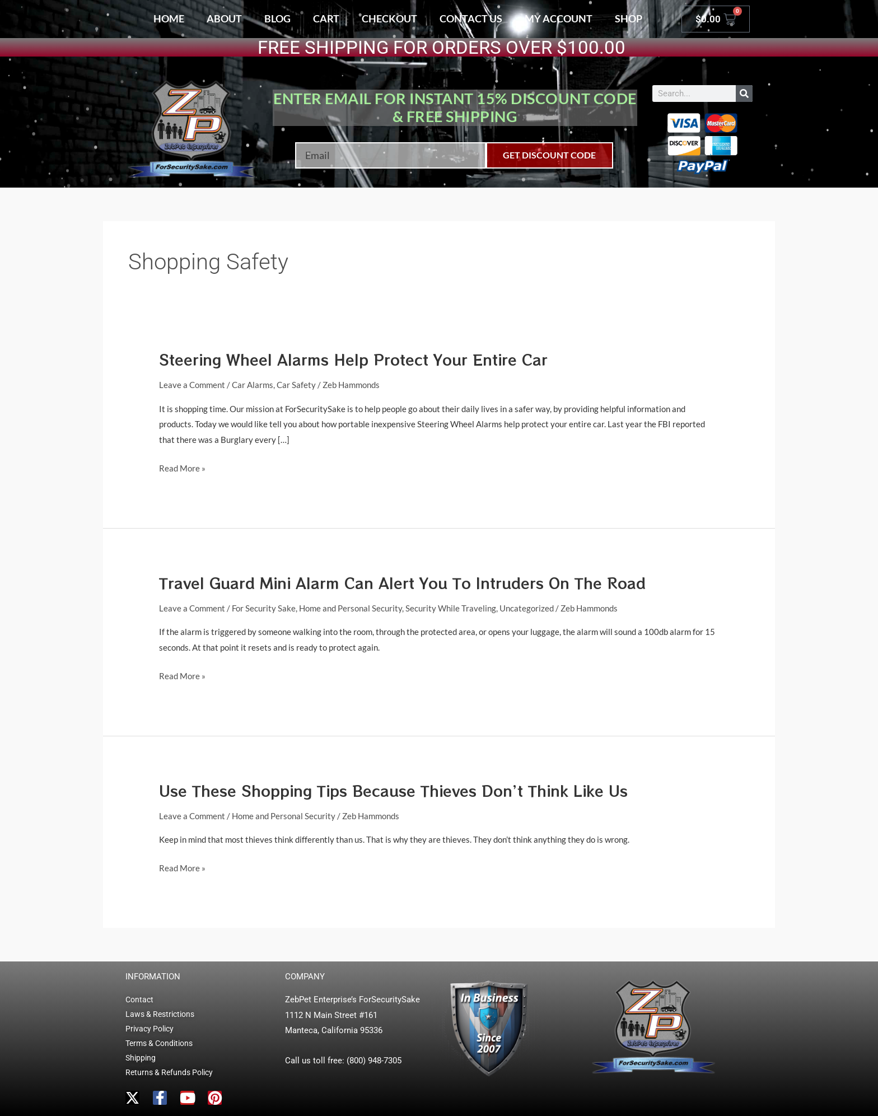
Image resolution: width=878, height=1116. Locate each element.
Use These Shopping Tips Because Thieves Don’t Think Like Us (393, 790)
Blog (277, 18)
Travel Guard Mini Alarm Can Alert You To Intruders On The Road (402, 582)
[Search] (744, 93)
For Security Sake (264, 608)
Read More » (182, 467)
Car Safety (296, 385)
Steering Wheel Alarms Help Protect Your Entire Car (353, 359)
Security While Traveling (450, 608)
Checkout (389, 18)
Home (168, 18)
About (224, 18)
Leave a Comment (192, 385)
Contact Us (471, 18)
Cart (326, 18)
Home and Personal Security (350, 608)
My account (558, 18)
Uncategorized (526, 608)
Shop (628, 18)
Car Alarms (252, 385)
